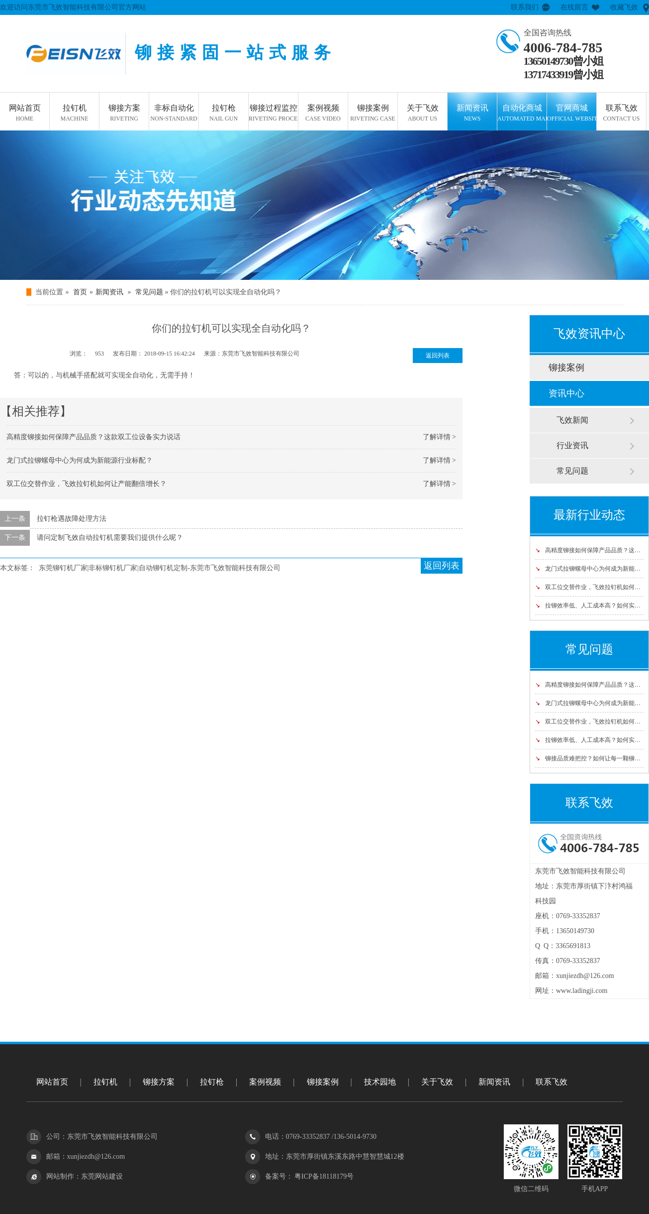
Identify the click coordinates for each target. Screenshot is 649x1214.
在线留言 (574, 7)
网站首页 (24, 113)
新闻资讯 (472, 113)
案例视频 (323, 113)
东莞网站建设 (102, 1176)
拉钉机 (74, 113)
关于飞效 (422, 113)
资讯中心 (566, 393)
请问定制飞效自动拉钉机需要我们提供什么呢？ (110, 537)
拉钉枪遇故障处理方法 (71, 518)
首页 (80, 292)
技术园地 (380, 1082)
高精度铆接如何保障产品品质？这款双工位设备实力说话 (93, 437)
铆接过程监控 (273, 113)
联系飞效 (621, 113)
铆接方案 (124, 113)
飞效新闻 (572, 420)
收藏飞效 (624, 7)
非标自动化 (173, 113)
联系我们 (525, 7)
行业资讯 (572, 445)
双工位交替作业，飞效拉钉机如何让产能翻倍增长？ (86, 483)
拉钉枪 (223, 113)
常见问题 (149, 292)
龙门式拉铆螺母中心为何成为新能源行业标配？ (79, 460)
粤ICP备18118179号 (323, 1176)
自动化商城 (522, 113)
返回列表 (438, 355)
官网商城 (571, 113)
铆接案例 (372, 113)
